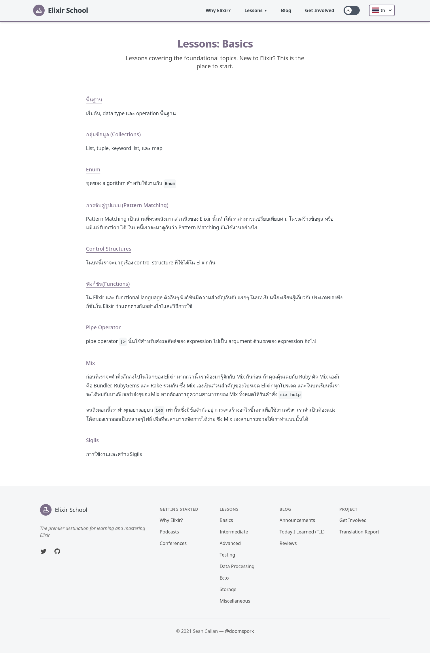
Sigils (92, 440)
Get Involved (319, 10)
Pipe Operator (103, 327)
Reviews (288, 543)
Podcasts (169, 532)
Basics (226, 520)
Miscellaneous (235, 601)
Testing (227, 555)
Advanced (230, 543)
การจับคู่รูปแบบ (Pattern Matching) (127, 205)
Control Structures (108, 248)
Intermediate (234, 532)
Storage (228, 589)
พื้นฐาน (94, 99)
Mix (90, 362)
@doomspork (239, 631)
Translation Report (360, 532)
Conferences (173, 543)
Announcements (297, 520)
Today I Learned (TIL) (302, 532)
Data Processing (237, 566)
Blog (286, 10)
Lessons (254, 10)
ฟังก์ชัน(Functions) (108, 283)
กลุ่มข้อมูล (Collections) (113, 134)
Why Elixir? (218, 10)
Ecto (224, 578)
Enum (93, 169)
